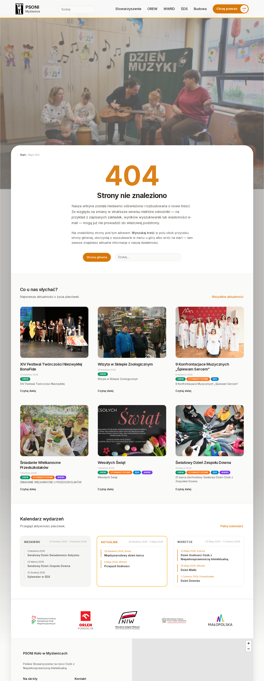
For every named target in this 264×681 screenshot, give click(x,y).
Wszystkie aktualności (227, 297)
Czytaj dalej (28, 390)
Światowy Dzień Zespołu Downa (203, 462)
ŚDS (184, 9)
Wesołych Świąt (111, 462)
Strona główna (97, 257)
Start (23, 154)
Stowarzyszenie (128, 9)
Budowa (200, 9)
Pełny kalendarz (231, 526)
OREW (152, 9)
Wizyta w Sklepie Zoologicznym (125, 364)
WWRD (169, 9)
